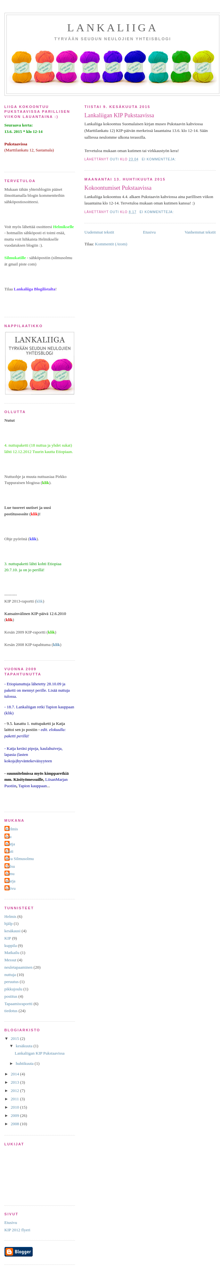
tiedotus (11, 1010)
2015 (15, 1038)
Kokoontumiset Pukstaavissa (118, 188)
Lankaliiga (112, 27)
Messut (10, 959)
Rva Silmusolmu (20, 858)
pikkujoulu (13, 989)
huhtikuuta (25, 1063)
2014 (15, 1074)
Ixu (9, 836)
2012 (15, 1090)
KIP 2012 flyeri (17, 1229)
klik (39, 601)
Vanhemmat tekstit (200, 232)
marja (11, 881)
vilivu (11, 888)
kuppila (10, 945)
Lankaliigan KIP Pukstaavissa (119, 115)
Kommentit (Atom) (111, 244)
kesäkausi (12, 930)
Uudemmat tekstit (99, 232)
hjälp (8, 923)
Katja (10, 844)
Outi (9, 851)
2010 (15, 1107)
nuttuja (10, 974)
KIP (7, 938)
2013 (15, 1082)
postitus (10, 996)
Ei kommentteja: (159, 159)
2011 (15, 1098)
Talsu (10, 866)
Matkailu (12, 952)
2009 (15, 1115)
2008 (15, 1123)
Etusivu (149, 232)
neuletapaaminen (18, 967)
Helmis (12, 829)
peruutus (11, 981)
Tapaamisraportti (18, 1003)
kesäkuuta (24, 1045)
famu (10, 873)
